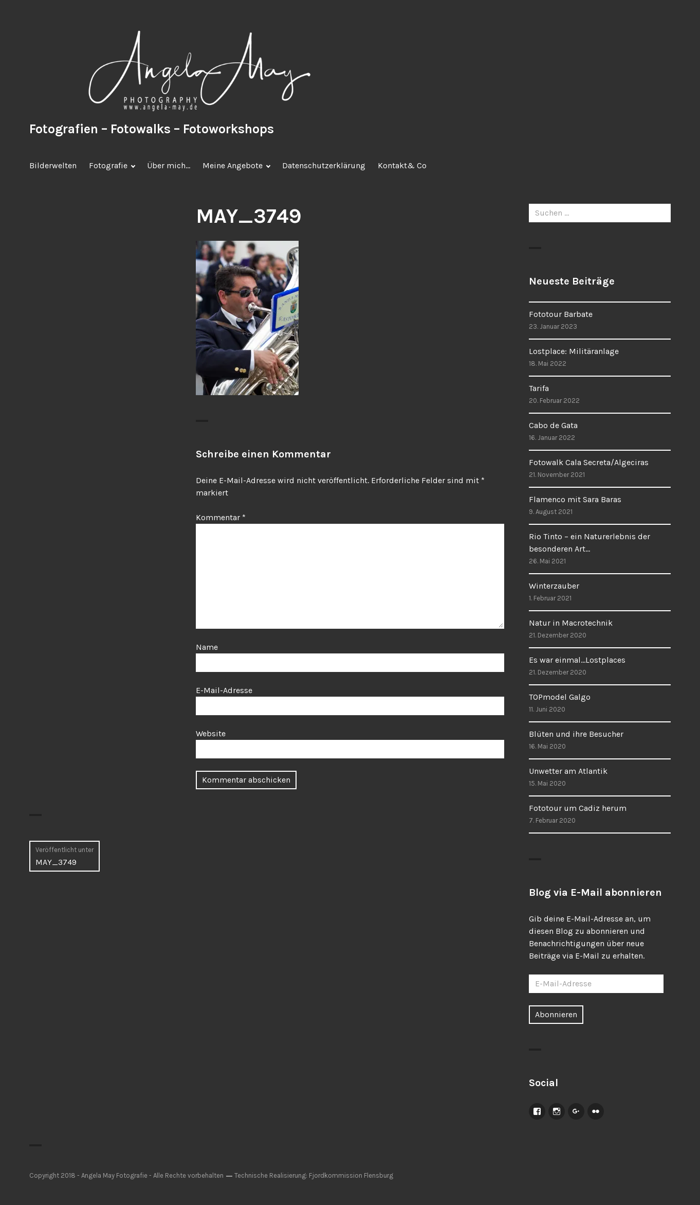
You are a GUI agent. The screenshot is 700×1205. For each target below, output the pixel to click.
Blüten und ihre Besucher (576, 734)
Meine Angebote (232, 165)
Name (207, 647)
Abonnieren (556, 1014)
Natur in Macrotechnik (571, 623)
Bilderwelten (53, 165)
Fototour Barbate (561, 314)
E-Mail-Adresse (224, 690)
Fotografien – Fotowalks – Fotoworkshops (151, 128)
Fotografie (108, 165)
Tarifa (539, 388)
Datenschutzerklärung (323, 165)
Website (211, 733)
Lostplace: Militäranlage (574, 351)
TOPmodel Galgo (560, 697)
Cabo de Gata (553, 425)
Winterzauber (554, 586)
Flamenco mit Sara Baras (575, 499)
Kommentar (221, 517)
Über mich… (168, 165)
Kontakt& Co (402, 165)
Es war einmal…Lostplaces (577, 660)
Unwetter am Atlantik (568, 771)
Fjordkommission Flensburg (351, 1175)
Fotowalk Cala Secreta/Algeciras (589, 462)
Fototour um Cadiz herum (578, 808)
